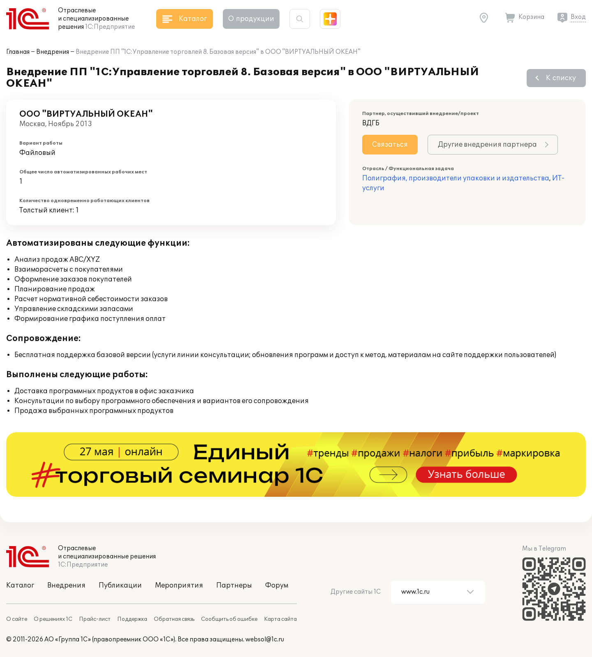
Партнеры (234, 585)
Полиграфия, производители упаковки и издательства (455, 178)
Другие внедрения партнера (487, 145)
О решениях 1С (53, 619)
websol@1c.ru (264, 639)
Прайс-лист (95, 619)
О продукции (251, 19)
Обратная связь (174, 619)
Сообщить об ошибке (229, 619)
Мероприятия (179, 585)
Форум (276, 585)
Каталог (20, 585)
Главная (18, 51)
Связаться (390, 145)
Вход (578, 17)
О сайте (16, 619)
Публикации (120, 585)
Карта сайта (280, 619)
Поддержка (132, 619)
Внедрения (52, 51)
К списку (561, 78)
